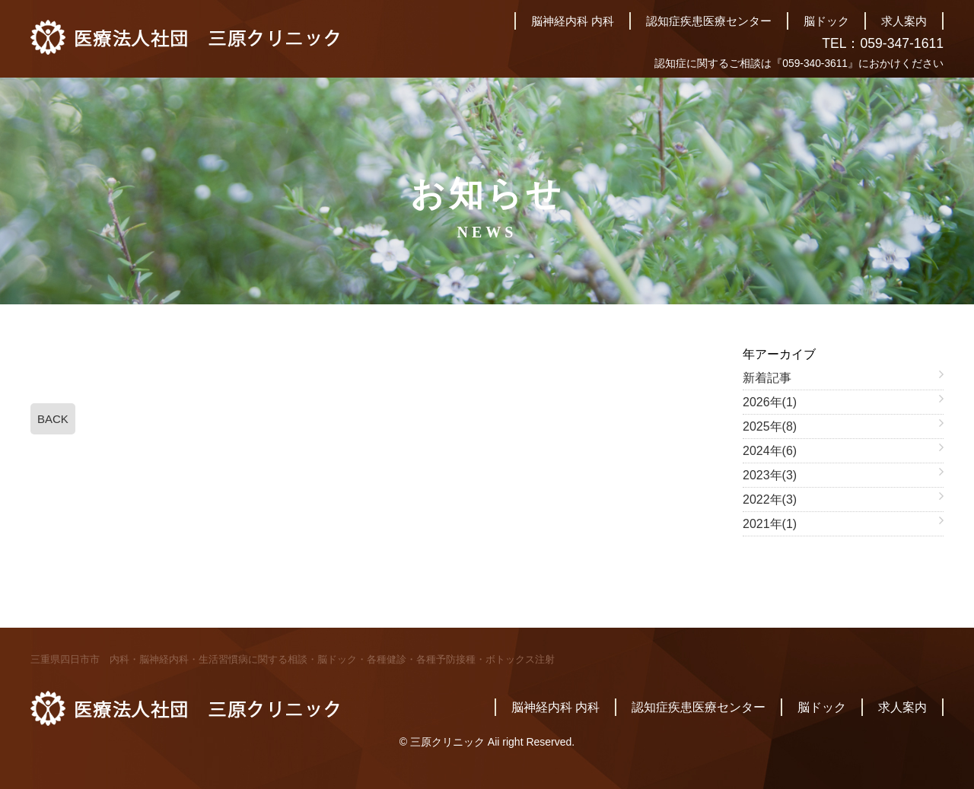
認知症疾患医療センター (709, 20)
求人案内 (904, 20)
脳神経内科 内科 (572, 20)
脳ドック (826, 20)
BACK (52, 418)
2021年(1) (770, 523)
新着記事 (767, 377)
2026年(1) (770, 402)
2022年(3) (770, 499)
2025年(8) (770, 426)
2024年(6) (770, 450)
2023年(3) (770, 475)
